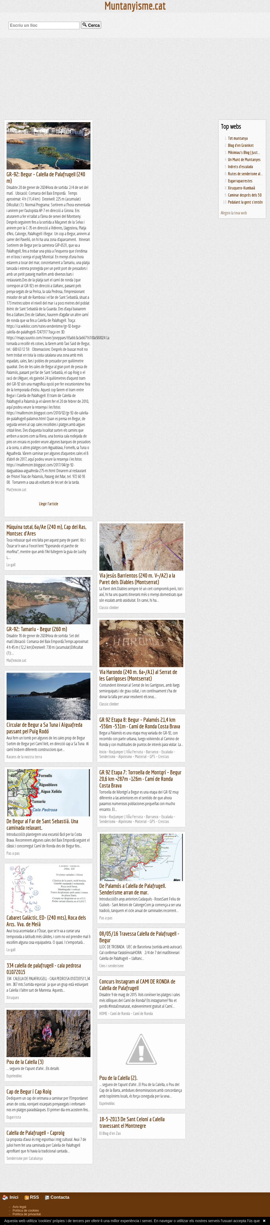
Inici (13, 1197)
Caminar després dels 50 (245, 195)
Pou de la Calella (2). (118, 1077)
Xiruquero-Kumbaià (241, 188)
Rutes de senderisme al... (245, 173)
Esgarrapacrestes (240, 180)
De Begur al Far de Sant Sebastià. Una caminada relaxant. (42, 824)
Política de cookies (26, 1210)
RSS (32, 1197)
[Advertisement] (135, 79)
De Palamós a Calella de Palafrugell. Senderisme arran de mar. (132, 888)
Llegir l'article (48, 503)
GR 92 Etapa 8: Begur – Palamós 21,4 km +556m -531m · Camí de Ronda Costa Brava (139, 722)
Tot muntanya (238, 138)
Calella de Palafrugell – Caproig (35, 1132)
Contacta (57, 1197)
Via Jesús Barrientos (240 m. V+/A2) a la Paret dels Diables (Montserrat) (137, 578)
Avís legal (19, 1207)
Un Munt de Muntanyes (244, 159)
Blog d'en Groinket (241, 145)
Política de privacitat (27, 1214)
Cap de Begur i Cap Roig (29, 1091)
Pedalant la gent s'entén (245, 202)
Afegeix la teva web (234, 213)
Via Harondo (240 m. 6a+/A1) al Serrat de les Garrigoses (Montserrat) (138, 675)
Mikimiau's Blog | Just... (244, 152)
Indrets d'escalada (240, 166)
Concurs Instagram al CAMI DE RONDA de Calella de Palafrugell (137, 984)
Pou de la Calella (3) (25, 1061)
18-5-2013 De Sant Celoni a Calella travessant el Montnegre (132, 1122)
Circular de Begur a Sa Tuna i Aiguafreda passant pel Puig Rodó (44, 727)
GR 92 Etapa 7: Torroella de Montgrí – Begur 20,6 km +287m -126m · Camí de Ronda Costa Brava (140, 779)
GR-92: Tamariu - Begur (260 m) (37, 629)
